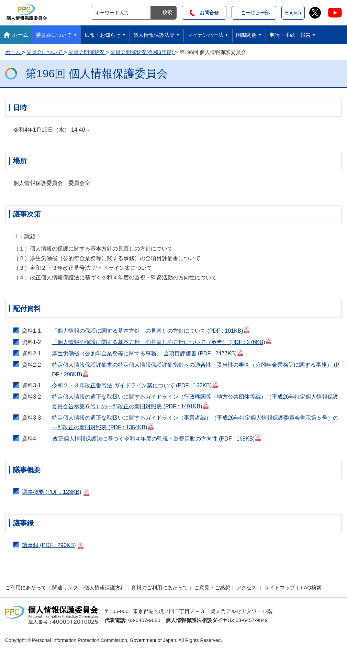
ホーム (20, 35)
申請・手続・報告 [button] (290, 35)
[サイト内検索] (121, 13)
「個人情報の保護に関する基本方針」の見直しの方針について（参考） (162, 341)
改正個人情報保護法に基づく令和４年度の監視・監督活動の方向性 (157, 438)
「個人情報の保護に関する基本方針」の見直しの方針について (151, 330)
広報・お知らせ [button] (103, 35)
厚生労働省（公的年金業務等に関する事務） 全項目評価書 (148, 352)
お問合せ (204, 12)
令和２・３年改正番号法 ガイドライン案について (135, 384)
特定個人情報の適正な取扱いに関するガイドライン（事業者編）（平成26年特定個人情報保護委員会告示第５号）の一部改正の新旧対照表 (195, 422)
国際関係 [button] (246, 35)
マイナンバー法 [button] (205, 35)
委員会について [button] (54, 35)
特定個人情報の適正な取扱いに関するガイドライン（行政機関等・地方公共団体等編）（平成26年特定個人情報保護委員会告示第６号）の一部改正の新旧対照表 (195, 401)
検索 (167, 12)
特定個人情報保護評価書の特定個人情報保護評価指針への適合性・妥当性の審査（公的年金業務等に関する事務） (195, 369)
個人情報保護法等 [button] (154, 35)
